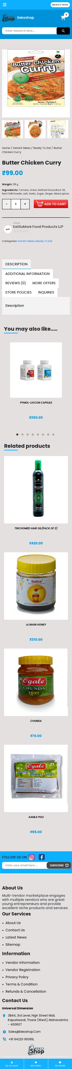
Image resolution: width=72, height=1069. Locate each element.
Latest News (16, 937)
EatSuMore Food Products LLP (38, 227)
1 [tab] (18, 435)
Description (16, 264)
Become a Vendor (60, 4)
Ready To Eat (42, 148)
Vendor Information (22, 962)
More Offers (44, 283)
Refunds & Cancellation (25, 991)
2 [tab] (23, 435)
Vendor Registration (22, 969)
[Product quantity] (16, 204)
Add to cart (51, 204)
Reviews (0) (15, 283)
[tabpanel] (36, 384)
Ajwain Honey (36, 624)
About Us (13, 922)
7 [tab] (49, 435)
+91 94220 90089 (21, 1039)
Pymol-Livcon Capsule (36, 402)
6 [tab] (43, 435)
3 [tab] (28, 435)
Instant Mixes (22, 148)
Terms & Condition (21, 984)
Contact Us (15, 930)
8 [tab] (54, 435)
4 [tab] (33, 435)
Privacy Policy (16, 977)
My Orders (36, 1064)
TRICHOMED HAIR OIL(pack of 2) (36, 528)
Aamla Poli (36, 817)
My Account (12, 1064)
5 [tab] (38, 435)
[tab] (16, 264)
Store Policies (18, 292)
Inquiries (46, 292)
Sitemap (12, 944)
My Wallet (60, 1064)
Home (6, 148)
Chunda (36, 721)
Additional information (27, 273)
